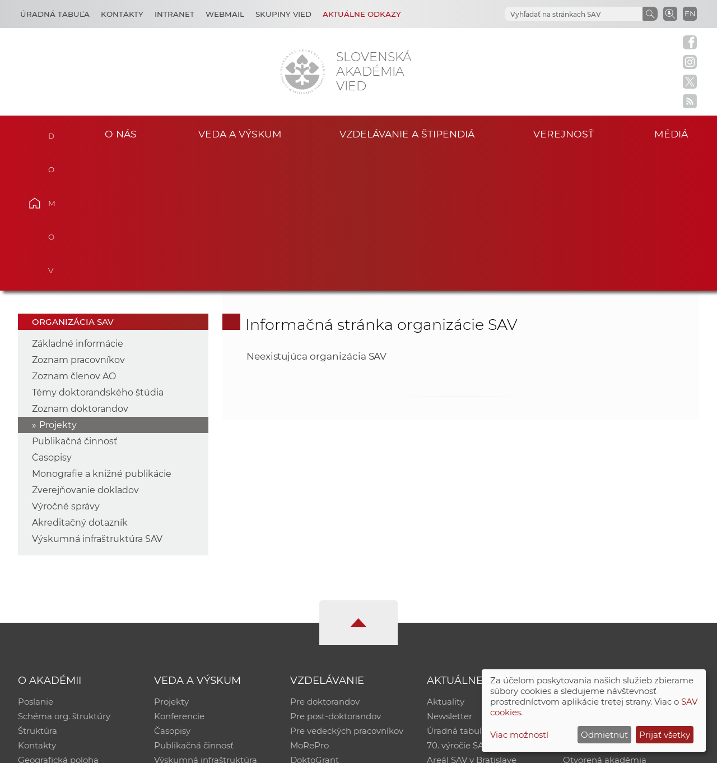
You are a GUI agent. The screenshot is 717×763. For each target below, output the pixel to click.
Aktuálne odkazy (362, 14)
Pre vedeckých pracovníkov (346, 592)
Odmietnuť (604, 734)
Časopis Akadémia (601, 607)
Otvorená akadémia (604, 622)
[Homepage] (302, 71)
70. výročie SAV (458, 607)
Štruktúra (37, 592)
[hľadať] (572, 14)
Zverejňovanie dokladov (85, 352)
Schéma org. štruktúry (64, 578)
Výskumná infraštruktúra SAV (97, 401)
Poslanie (35, 563)
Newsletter (449, 578)
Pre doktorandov (325, 563)
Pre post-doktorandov (335, 578)
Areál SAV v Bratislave (471, 622)
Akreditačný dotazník (80, 384)
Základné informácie (77, 205)
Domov (51, 132)
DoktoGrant (314, 622)
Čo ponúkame (456, 636)
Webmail (225, 14)
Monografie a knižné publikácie (101, 335)
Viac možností (519, 734)
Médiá (671, 134)
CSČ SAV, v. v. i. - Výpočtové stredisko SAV (185, 749)
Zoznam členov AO (74, 238)
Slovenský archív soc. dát (614, 578)
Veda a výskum (240, 134)
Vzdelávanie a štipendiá (406, 134)
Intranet (174, 14)
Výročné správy (66, 368)
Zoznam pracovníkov (78, 222)
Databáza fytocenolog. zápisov (626, 592)
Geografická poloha (58, 622)
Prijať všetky (664, 734)
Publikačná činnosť (75, 303)
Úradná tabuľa (457, 592)
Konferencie (179, 578)
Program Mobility (326, 636)
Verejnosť (563, 134)
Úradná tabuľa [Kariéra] (55, 14)
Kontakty (122, 14)
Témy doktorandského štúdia (98, 254)
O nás (121, 134)
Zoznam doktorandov (80, 270)
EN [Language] (690, 13)
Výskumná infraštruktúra (205, 622)
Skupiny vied (283, 14)
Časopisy (52, 319)
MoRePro (309, 607)
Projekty (58, 287)
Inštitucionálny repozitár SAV (623, 563)
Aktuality (445, 563)
